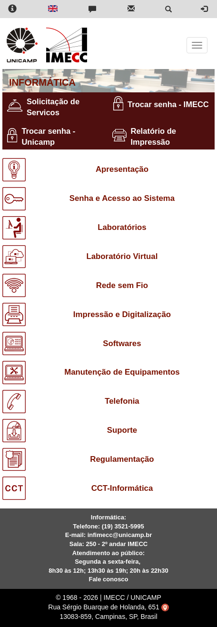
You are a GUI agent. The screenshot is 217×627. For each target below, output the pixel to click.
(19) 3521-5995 (123, 526)
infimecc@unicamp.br (120, 534)
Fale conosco (108, 579)
